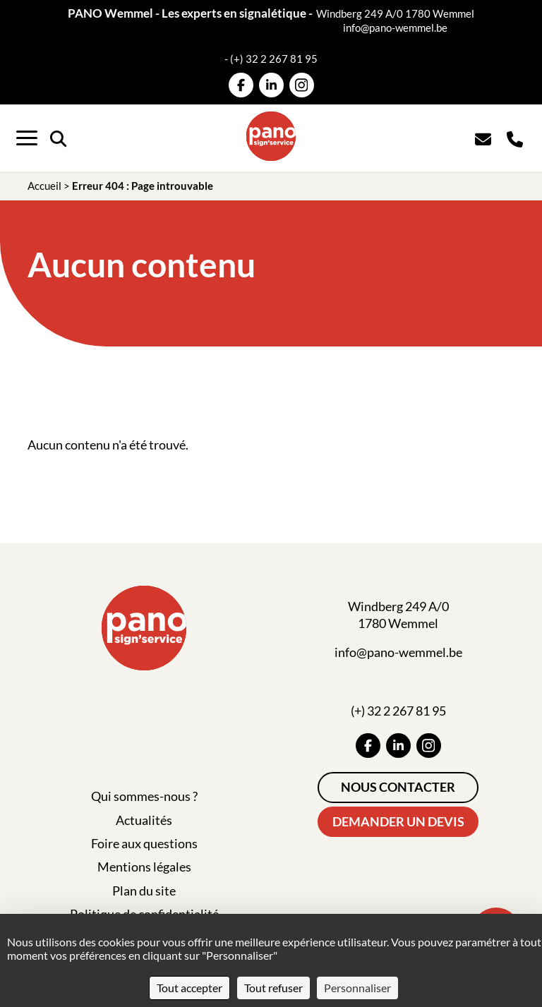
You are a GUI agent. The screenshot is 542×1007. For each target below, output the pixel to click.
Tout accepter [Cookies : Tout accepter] (189, 987)
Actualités (144, 820)
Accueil (44, 185)
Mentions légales (144, 866)
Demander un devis (398, 821)
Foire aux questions (144, 843)
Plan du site (144, 890)
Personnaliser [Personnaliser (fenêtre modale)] (357, 987)
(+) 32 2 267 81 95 (274, 58)
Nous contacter (398, 787)
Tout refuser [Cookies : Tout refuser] (273, 987)
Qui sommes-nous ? (144, 796)
